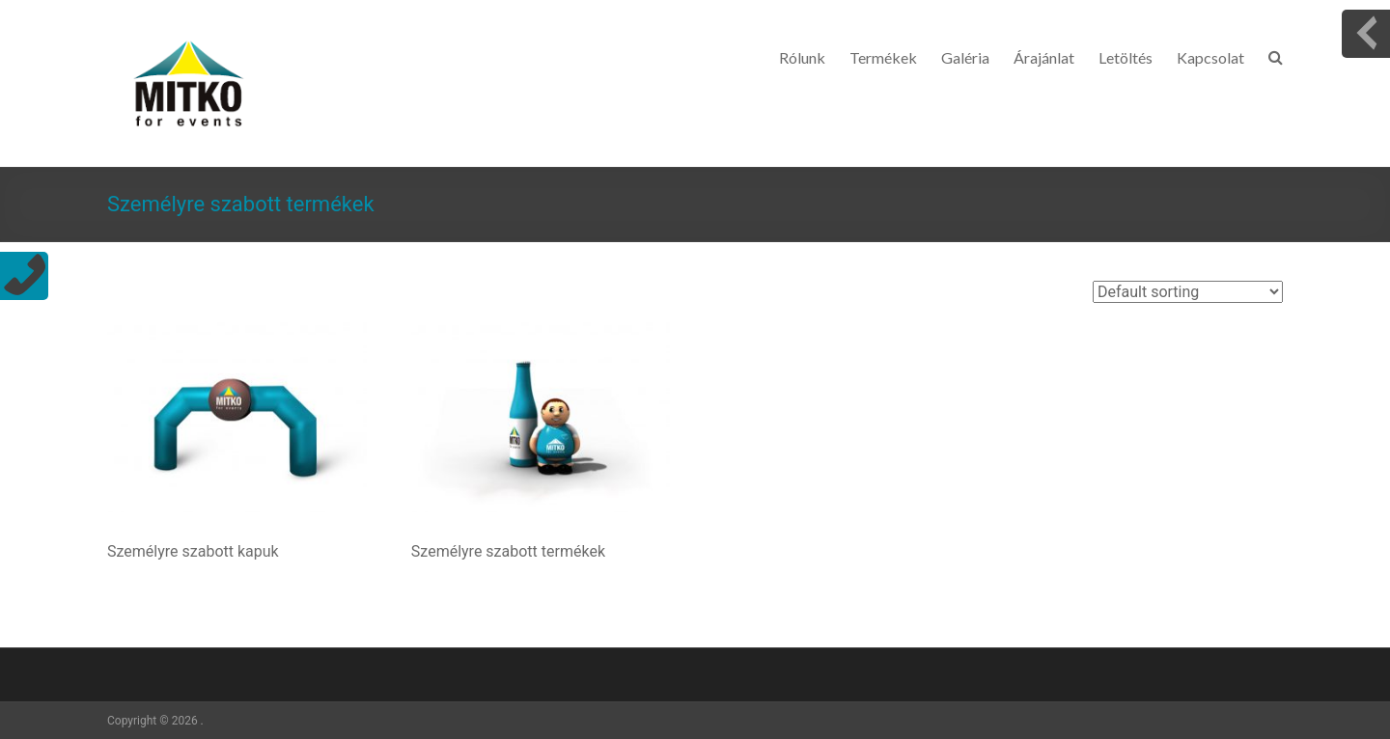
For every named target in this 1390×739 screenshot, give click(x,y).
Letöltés (1125, 57)
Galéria (965, 57)
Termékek (883, 57)
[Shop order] (1188, 292)
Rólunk (802, 57)
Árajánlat (1044, 57)
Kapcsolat (1210, 57)
